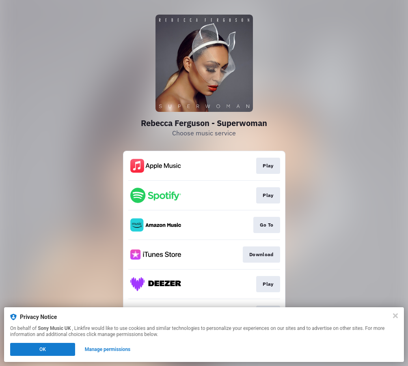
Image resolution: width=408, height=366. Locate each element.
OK (42, 349)
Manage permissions (108, 349)
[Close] (395, 315)
